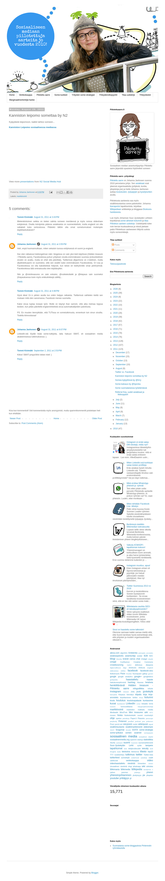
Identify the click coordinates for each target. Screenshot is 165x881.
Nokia (120, 715)
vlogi (130, 766)
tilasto (143, 751)
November (121, 356)
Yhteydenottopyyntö (108, 95)
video (150, 760)
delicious (138, 665)
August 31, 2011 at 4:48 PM (46, 291)
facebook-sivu (146, 671)
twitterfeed (114, 757)
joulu (138, 691)
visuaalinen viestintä (118, 766)
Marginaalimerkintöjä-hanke (22, 100)
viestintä (131, 763)
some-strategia (146, 730)
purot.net (118, 724)
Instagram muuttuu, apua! (138, 565)
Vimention (142, 763)
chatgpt (144, 659)
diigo (124, 668)
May (118, 407)
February (120, 419)
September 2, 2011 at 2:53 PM (48, 350)
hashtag (131, 682)
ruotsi (135, 724)
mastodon (130, 710)
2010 (115, 428)
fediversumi (114, 674)
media (150, 710)
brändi (126, 659)
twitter (139, 754)
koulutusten (121, 192)
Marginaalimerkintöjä (145, 707)
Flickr (122, 673)
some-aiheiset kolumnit (131, 221)
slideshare (148, 727)
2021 (115, 309)
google (113, 676)
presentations (27, 181)
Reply (20, 234)
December (121, 352)
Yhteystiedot (145, 95)
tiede (119, 752)
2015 (115, 333)
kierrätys (130, 695)
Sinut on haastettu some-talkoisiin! (128, 629)
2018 (115, 321)
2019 (115, 317)
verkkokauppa (132, 760)
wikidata (149, 766)
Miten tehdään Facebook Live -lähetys (138, 505)
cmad (113, 661)
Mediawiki (114, 712)
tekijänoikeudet (134, 749)
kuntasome (148, 700)
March (119, 415)
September (121, 364)
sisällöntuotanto (117, 727)
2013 (115, 341)
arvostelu (149, 653)
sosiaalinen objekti (146, 737)
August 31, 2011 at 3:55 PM (53, 244)
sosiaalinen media (123, 736)
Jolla (132, 692)
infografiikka (138, 688)
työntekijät (125, 758)
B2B (146, 656)
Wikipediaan (115, 209)
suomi (126, 742)
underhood (135, 758)
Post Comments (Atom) (32, 423)
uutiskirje (144, 758)
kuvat (113, 703)
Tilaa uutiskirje (128, 95)
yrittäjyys (124, 778)
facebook (133, 670)
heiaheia (149, 682)
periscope (149, 718)
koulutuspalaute (134, 700)
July (118, 399)
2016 (115, 329)
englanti (150, 668)
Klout (141, 697)
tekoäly (145, 748)
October (120, 360)
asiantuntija (130, 656)
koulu (112, 700)
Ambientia (132, 653)
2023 (115, 301)
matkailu (141, 710)
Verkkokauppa (25, 95)
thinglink (113, 752)
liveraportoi (115, 206)
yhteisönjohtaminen (120, 775)
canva (132, 659)
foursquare (137, 674)
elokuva (142, 668)
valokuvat (114, 761)
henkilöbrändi (117, 685)
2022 (115, 305)
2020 (115, 313)
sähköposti (143, 724)
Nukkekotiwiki (130, 715)
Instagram (115, 691)
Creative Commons (143, 662)
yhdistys (137, 772)
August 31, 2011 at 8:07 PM (53, 329)
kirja (145, 694)
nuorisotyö (148, 715)
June (118, 403)
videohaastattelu (117, 763)
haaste (150, 679)
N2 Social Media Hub (50, 181)
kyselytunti (121, 704)
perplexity (113, 721)
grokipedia (114, 680)
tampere (149, 745)
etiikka (123, 671)
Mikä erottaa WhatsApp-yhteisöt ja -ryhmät (138, 484)
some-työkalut (116, 733)
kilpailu (138, 694)
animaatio (142, 653)
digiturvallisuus (115, 668)
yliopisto (149, 775)
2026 (115, 289)
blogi (112, 658)
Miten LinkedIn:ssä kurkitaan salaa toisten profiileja (140, 463)
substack (119, 743)
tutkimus (130, 754)
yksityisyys (137, 775)
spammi (133, 740)
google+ (138, 676)
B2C (151, 656)
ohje (112, 718)
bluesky (119, 659)
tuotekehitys (119, 755)
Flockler (129, 674)
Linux (138, 704)
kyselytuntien (146, 192)
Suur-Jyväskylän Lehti (121, 745)
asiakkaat (140, 183)
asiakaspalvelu (117, 656)
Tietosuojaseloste (118, 264)
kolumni (148, 697)
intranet (126, 692)
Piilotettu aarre (43, 95)
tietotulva (126, 751)
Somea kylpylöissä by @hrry (128, 380)
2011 (115, 349)
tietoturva (135, 752)
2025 (115, 293)
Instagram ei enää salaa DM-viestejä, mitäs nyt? (138, 443)
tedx (125, 749)
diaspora (149, 665)
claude (150, 659)
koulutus (121, 700)
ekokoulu (132, 668)
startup (140, 740)
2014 (115, 337)
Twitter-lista (148, 755)
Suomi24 (134, 743)
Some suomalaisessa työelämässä (131, 388)
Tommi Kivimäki (25, 217)
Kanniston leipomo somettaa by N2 (131, 376)
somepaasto (148, 733)
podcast (138, 721)
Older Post (97, 418)
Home (12, 95)
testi (151, 749)
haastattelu (132, 679)
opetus (118, 718)
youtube (114, 778)
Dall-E (129, 665)
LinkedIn (130, 703)
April (118, 411)
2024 (115, 297)
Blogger (94, 873)
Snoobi (128, 730)
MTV (151, 712)
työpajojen (133, 192)
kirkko (135, 697)
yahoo (112, 772)
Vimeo (150, 763)
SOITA (135, 730)
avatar (139, 656)
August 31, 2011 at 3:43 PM (46, 217)
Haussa (140, 682)
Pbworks (141, 718)
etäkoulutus (114, 671)
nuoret (140, 715)
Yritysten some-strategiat (83, 95)
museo (113, 715)
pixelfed (131, 721)
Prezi (112, 724)
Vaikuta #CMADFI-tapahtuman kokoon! (136, 546)
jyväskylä (148, 691)
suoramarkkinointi (145, 743)
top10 (150, 751)
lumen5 (112, 707)
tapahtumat (116, 748)
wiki (143, 766)
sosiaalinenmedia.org (119, 739)
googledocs (148, 677)
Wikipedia (136, 769)
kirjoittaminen (125, 697)
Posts (116, 245)
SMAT (112, 730)
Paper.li (133, 718)
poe (143, 721)
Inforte (150, 689)
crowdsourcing (116, 665)
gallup (144, 674)
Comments (118, 250)
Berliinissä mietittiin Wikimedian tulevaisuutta (138, 525)
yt (130, 778)
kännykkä (113, 695)
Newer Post (15, 418)
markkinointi (22, 196)
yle (143, 775)
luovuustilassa (126, 707)
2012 (115, 345)
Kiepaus (121, 695)
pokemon (149, 721)
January (120, 423)
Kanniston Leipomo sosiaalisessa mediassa (32, 127)
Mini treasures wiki (138, 712)
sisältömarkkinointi (133, 727)
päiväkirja (126, 718)
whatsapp (137, 766)
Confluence (125, 662)
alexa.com (114, 653)
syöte (139, 745)
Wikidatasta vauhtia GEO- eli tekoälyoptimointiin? (138, 607)
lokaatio (144, 704)
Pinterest (122, 721)
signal (151, 724)
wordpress (147, 769)
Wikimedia (125, 769)
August (119, 368)
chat (138, 659)
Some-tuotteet (60, 95)
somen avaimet (133, 733)
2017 (115, 325)
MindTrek (123, 712)
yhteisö (149, 772)
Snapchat (120, 730)
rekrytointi (127, 724)
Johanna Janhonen (27, 192)
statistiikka (148, 739)
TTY (111, 755)
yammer (124, 772)
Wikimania (114, 769)
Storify (112, 743)
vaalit (151, 758)
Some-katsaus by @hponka (128, 384)
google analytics (125, 677)
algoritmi (123, 653)
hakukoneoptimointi (118, 682)
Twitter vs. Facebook (124, 372)
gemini (150, 674)
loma (151, 704)
